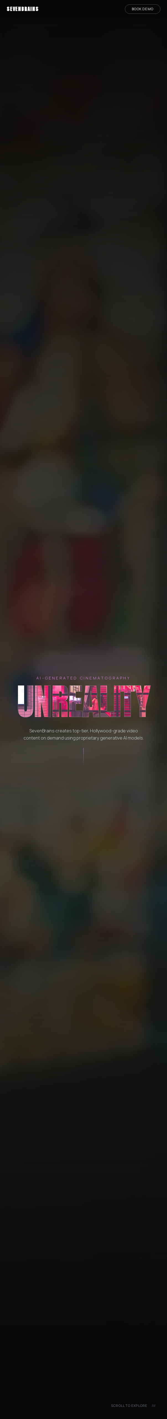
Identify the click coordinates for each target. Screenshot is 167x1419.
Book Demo (142, 9)
